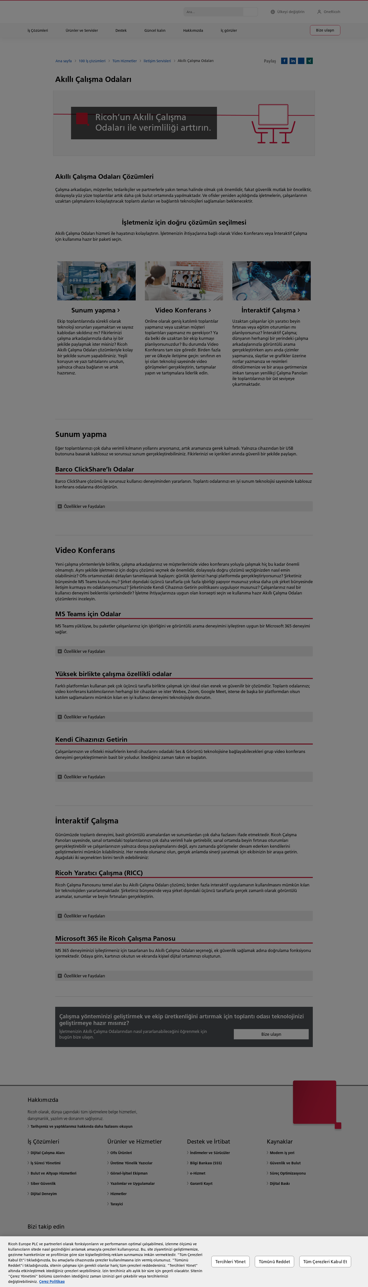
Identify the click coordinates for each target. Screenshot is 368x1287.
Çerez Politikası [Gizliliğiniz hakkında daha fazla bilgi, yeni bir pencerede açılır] (52, 1281)
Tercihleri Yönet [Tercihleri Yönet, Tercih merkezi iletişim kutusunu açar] (230, 1261)
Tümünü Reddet (274, 1261)
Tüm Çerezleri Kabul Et (325, 1261)
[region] (184, 1261)
